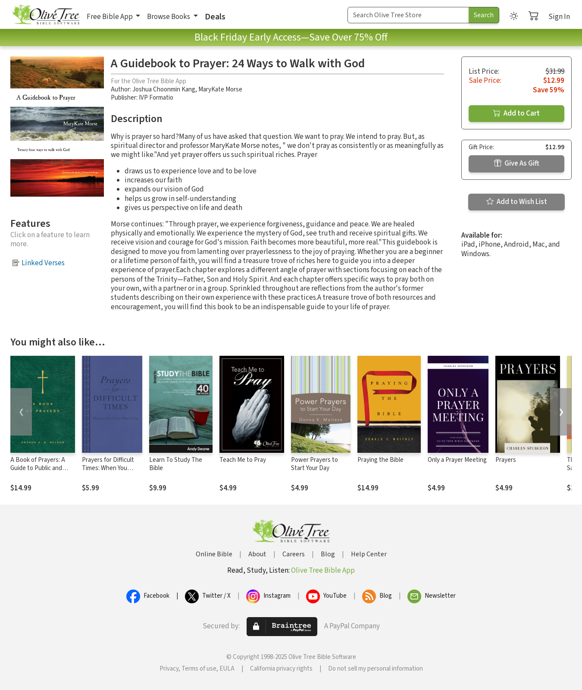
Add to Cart (516, 113)
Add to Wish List (516, 202)
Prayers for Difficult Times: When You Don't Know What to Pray (109, 472)
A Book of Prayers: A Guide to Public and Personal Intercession (39, 468)
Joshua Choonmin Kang (163, 89)
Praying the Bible (380, 459)
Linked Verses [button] (43, 263)
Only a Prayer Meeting (457, 459)
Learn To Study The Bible (175, 464)
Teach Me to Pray (242, 459)
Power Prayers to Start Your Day (314, 464)
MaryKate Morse (220, 89)
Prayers (505, 459)
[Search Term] (408, 15)
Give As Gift (516, 163)
